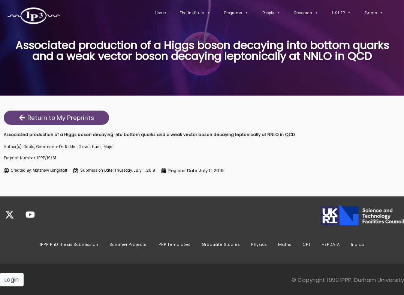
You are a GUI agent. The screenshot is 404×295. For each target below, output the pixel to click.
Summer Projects (127, 243)
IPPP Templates (173, 243)
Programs (236, 12)
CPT (306, 243)
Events (374, 12)
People (271, 12)
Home (160, 12)
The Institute (195, 12)
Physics (259, 243)
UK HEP (341, 12)
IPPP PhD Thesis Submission (69, 243)
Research (306, 12)
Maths (284, 243)
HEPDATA (331, 243)
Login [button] (11, 279)
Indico (357, 243)
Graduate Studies (221, 243)
